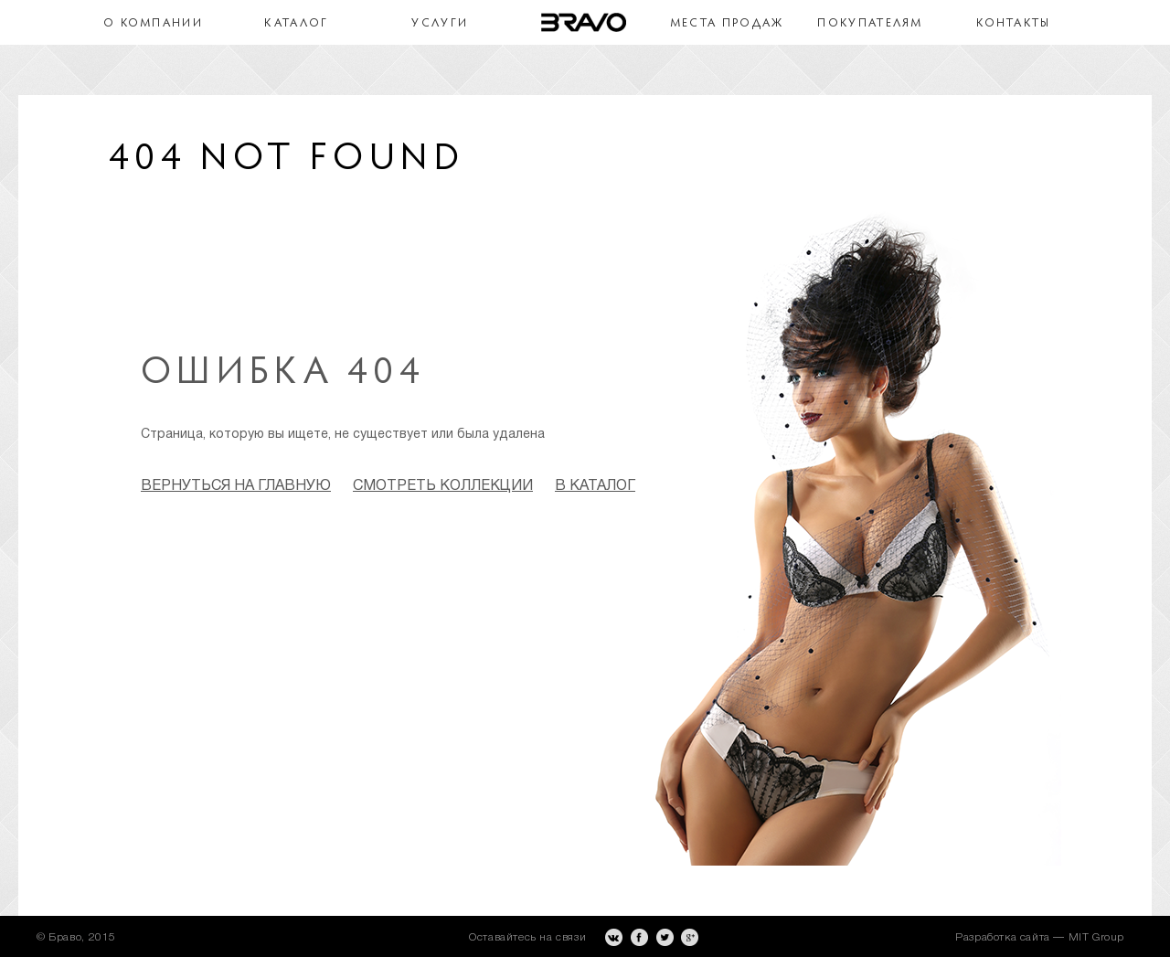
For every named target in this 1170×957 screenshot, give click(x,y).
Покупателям (869, 23)
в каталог (595, 486)
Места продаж (727, 23)
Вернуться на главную (236, 486)
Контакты (1013, 23)
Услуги (439, 23)
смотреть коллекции (443, 486)
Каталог (296, 23)
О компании (153, 23)
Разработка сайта (1002, 937)
